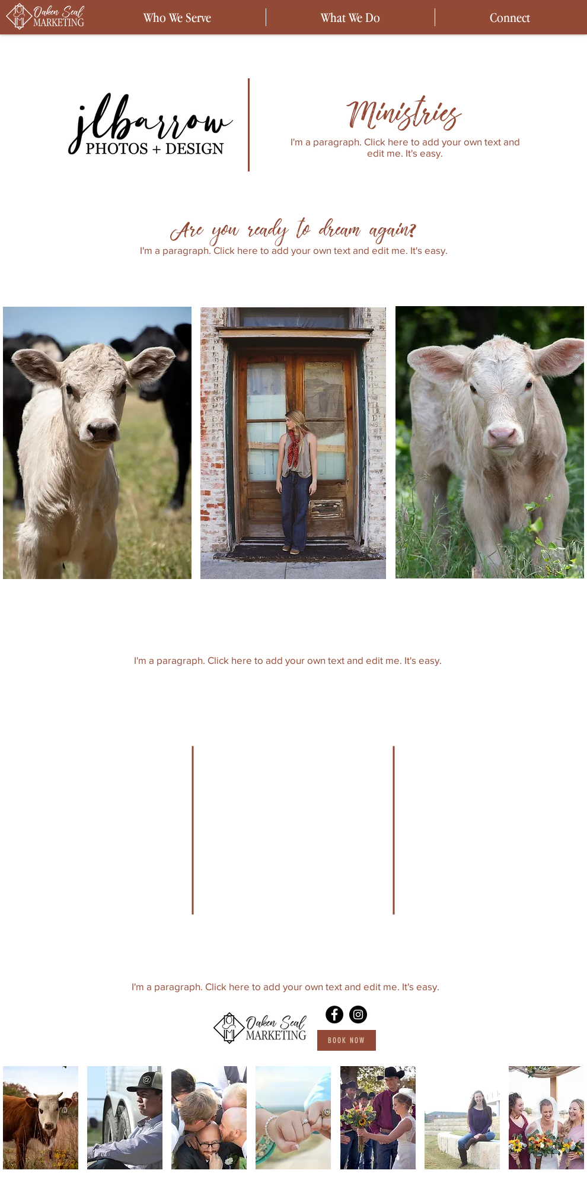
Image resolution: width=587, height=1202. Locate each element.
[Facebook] (334, 1014)
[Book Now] (346, 1040)
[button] (40, 1117)
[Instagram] (358, 1014)
